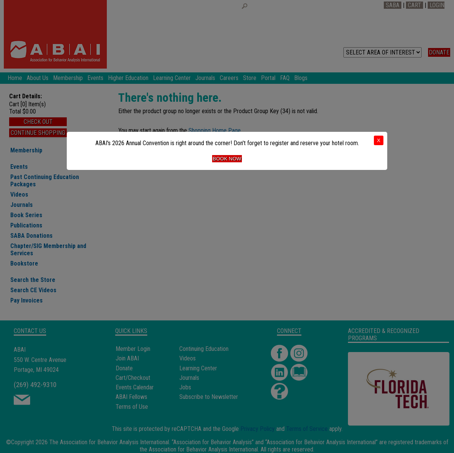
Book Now (227, 159)
